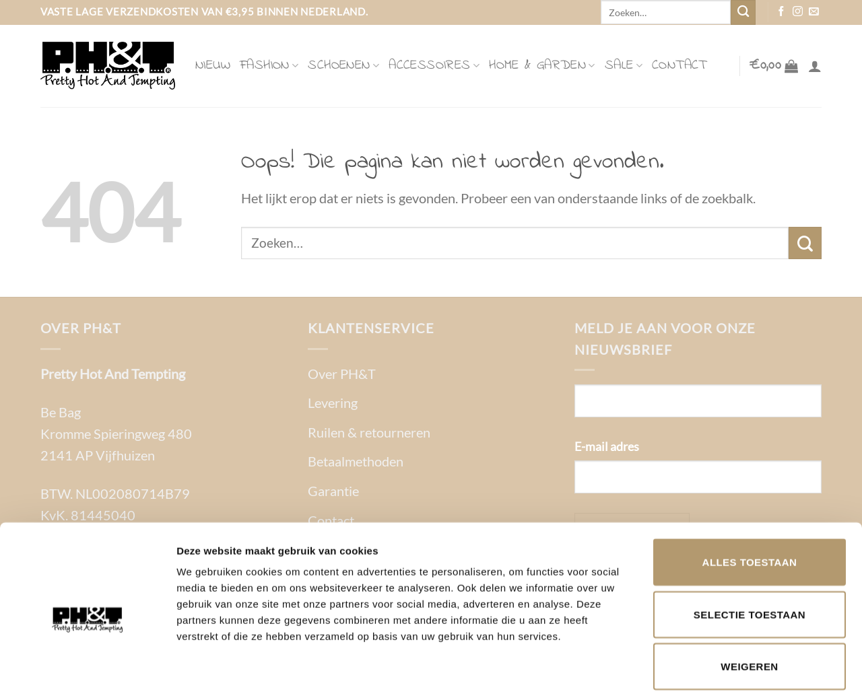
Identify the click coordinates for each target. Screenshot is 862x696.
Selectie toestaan (749, 551)
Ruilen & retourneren (369, 432)
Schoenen (343, 65)
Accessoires (434, 65)
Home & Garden (542, 65)
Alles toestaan (749, 499)
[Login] (815, 66)
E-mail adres (606, 446)
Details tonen (728, 669)
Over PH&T (342, 374)
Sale (623, 65)
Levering (333, 402)
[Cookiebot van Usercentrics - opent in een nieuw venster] (87, 670)
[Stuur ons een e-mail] (814, 12)
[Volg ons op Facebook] (781, 12)
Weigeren (749, 603)
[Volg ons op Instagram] (798, 12)
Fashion (269, 65)
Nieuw (212, 65)
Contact (679, 65)
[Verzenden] (743, 12)
